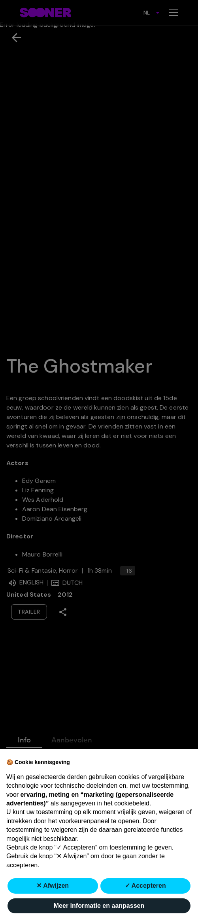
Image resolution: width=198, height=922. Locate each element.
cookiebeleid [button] (131, 803)
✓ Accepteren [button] (145, 885)
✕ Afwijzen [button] (52, 885)
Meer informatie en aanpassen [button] (99, 905)
